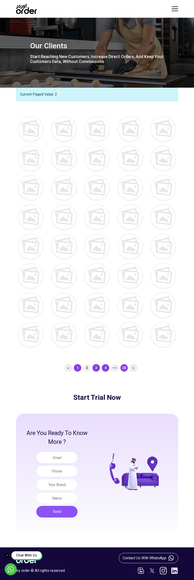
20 (124, 368)
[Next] (133, 368)
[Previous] (68, 368)
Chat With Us (26, 555)
